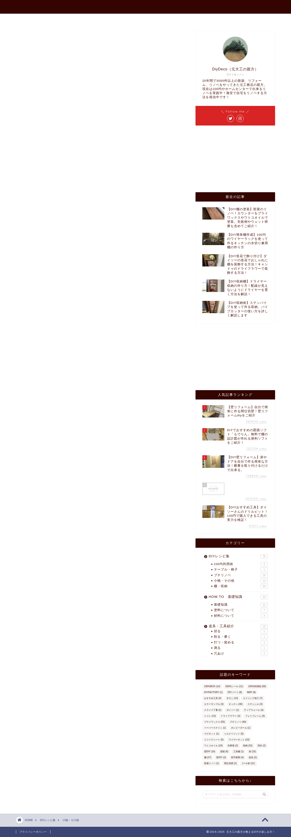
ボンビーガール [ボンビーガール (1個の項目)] (241, 728)
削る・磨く (241, 637)
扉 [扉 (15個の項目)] (252, 751)
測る (241, 648)
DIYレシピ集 (238, 556)
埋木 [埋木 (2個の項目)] (262, 745)
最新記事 (105, 19)
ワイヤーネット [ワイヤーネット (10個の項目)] (239, 739)
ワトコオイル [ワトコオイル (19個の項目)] (213, 745)
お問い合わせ (168, 19)
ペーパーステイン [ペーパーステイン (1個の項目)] (215, 728)
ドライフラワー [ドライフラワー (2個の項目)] (230, 716)
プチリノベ (241, 575)
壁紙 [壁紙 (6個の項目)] (224, 751)
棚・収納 (241, 586)
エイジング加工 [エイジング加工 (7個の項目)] (253, 698)
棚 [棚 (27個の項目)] (207, 757)
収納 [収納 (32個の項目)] (247, 745)
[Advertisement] (230, 158)
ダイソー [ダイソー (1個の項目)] (232, 710)
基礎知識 (241, 604)
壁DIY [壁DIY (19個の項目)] (209, 751)
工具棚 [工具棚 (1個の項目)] (238, 751)
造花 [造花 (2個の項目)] (253, 757)
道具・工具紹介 (238, 626)
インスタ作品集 (203, 19)
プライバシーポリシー (33, 831)
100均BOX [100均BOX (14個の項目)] (212, 686)
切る (241, 631)
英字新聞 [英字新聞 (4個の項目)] (237, 757)
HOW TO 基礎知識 (238, 597)
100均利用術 (241, 564)
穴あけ (241, 653)
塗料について (241, 610)
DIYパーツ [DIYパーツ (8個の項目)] (235, 692)
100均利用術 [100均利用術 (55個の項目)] (257, 686)
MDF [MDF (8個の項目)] (251, 692)
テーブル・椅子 (241, 569)
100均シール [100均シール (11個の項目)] (234, 686)
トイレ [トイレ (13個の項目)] (210, 716)
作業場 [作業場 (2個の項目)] (233, 745)
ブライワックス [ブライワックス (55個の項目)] (214, 722)
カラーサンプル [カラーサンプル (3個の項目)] (214, 704)
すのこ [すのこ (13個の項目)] (232, 698)
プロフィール (135, 19)
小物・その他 (241, 580)
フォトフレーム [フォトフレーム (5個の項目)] (255, 716)
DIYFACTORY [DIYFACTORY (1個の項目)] (213, 692)
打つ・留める (241, 642)
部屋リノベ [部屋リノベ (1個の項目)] (211, 763)
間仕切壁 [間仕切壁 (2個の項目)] (230, 763)
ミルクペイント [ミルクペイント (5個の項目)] (234, 733)
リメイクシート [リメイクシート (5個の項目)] (214, 739)
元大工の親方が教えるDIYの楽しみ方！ (145, 5)
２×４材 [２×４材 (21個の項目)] (248, 763)
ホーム (80, 19)
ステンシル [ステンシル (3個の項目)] (255, 704)
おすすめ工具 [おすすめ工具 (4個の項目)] (212, 698)
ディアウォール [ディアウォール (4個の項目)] (253, 710)
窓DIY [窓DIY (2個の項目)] (221, 757)
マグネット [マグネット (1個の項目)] (211, 733)
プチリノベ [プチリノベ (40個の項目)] (238, 722)
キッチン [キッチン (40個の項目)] (236, 704)
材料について (241, 616)
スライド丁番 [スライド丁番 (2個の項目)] (212, 710)
